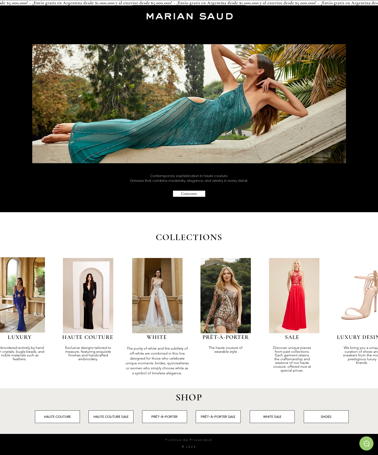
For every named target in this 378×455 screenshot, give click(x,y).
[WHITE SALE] (272, 416)
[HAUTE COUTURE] (57, 416)
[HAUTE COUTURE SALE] (111, 416)
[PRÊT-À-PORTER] (164, 416)
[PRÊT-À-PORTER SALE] (218, 416)
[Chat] (366, 443)
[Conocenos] (189, 194)
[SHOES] (326, 416)
